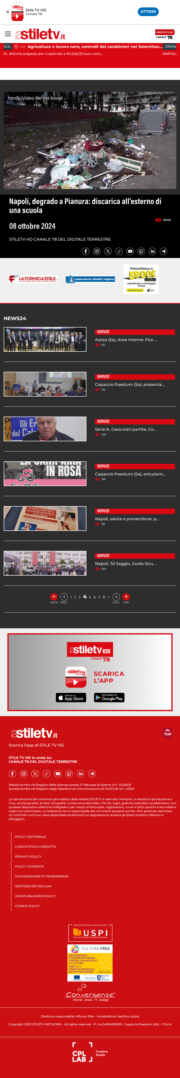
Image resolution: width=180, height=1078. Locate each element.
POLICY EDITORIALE (30, 837)
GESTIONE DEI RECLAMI (33, 886)
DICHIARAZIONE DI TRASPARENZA (42, 876)
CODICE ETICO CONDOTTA (35, 846)
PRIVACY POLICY (28, 856)
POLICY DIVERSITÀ (29, 866)
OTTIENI (148, 11)
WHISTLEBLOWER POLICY (35, 896)
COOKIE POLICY (27, 906)
